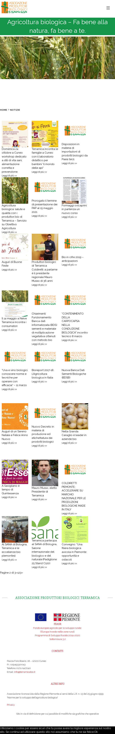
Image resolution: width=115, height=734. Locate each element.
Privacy (11, 704)
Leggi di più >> (9, 175)
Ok (96, 731)
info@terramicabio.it (24, 672)
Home (3, 110)
